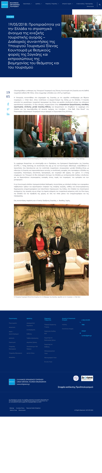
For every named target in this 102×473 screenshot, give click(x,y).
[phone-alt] (86, 322)
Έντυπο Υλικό (48, 362)
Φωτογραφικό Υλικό (50, 358)
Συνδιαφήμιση (31, 330)
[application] (33, 4)
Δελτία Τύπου (30, 353)
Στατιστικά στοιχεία (67, 329)
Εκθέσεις (29, 334)
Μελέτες (64, 324)
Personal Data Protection (31, 409)
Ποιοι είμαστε (13, 323)
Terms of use (42, 409)
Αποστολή (12, 327)
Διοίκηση (11, 338)
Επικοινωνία (13, 411)
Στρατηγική (12, 342)
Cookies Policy (19, 409)
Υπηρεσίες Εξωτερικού (15, 353)
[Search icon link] (100, 5)
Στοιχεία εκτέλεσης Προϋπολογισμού (74, 387)
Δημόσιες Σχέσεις (32, 342)
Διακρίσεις (12, 358)
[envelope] (86, 333)
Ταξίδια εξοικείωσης (32, 338)
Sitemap (11, 409)
